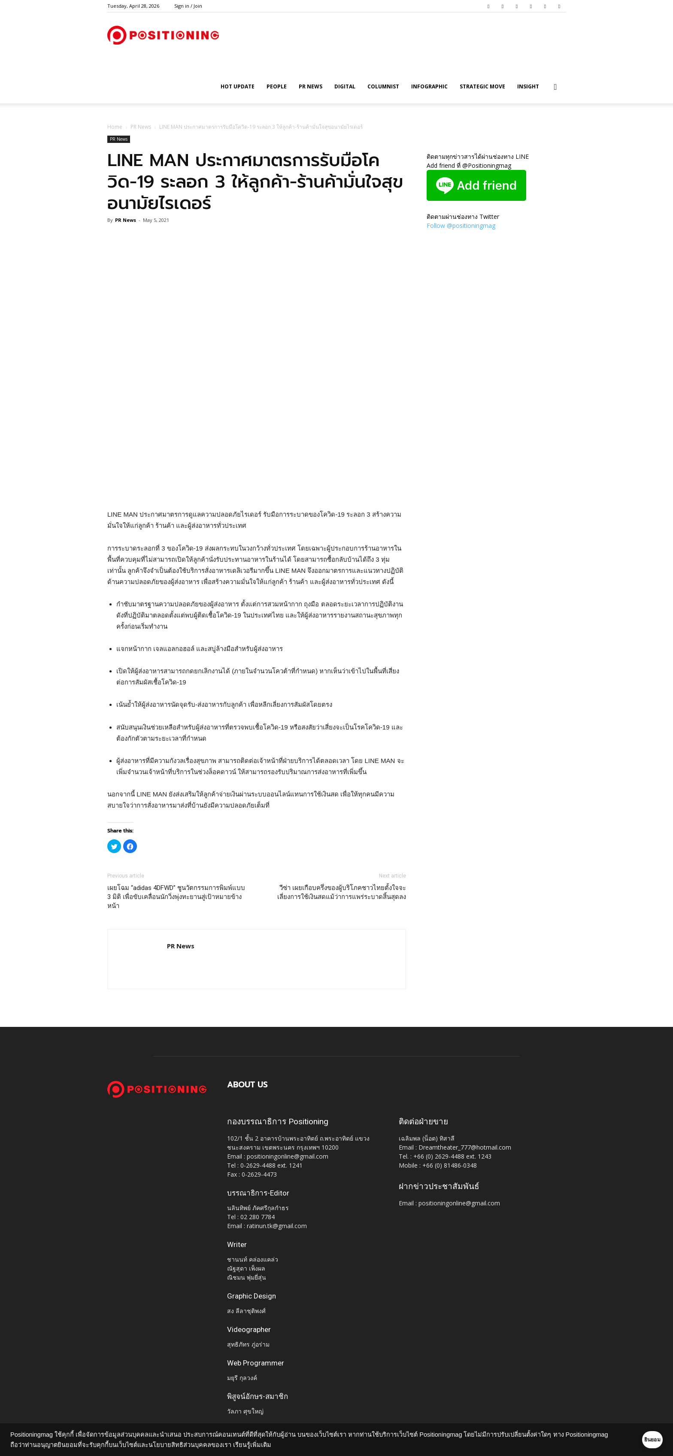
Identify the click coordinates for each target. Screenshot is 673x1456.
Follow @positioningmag (461, 225)
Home (114, 126)
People (277, 86)
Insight (528, 86)
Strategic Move (482, 86)
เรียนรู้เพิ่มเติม (297, 1444)
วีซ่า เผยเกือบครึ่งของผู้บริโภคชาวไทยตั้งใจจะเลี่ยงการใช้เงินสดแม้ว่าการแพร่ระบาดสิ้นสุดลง (341, 892)
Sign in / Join (188, 6)
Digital (344, 86)
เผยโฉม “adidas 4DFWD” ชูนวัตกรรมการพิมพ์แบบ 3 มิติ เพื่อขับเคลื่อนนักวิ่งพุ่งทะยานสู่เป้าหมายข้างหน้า (176, 897)
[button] (555, 87)
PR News (310, 86)
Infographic (429, 86)
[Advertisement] (256, 487)
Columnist (383, 86)
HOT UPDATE (238, 86)
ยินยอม (639, 1440)
